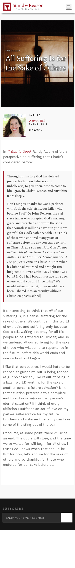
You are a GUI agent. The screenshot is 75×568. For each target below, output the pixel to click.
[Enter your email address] (32, 517)
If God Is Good (19, 151)
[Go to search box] (64, 6)
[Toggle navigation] (69, 7)
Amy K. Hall (37, 120)
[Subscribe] (66, 517)
